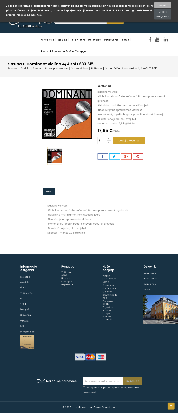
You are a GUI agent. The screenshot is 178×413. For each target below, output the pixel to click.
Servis (126, 39)
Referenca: (104, 86)
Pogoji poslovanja (109, 277)
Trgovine (108, 307)
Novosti (65, 278)
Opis (49, 191)
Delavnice (94, 39)
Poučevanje (111, 39)
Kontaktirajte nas (110, 296)
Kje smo (62, 39)
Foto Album (78, 39)
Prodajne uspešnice (67, 283)
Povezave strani (108, 302)
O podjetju (47, 39)
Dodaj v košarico (129, 140)
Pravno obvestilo (108, 318)
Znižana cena (66, 273)
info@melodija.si (30, 331)
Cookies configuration (162, 14)
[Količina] (102, 140)
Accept (162, 5)
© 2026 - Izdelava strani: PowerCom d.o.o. (89, 407)
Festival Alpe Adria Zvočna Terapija (63, 51)
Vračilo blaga (107, 312)
